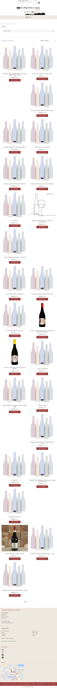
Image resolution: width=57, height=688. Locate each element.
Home (2, 23)
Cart (19, 2)
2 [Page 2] (27, 602)
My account (29, 2)
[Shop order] (47, 40)
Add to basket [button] (14, 80)
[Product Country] (28, 31)
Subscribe (33, 683)
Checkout (23, 2)
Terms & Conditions (41, 683)
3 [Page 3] (29, 602)
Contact (49, 683)
